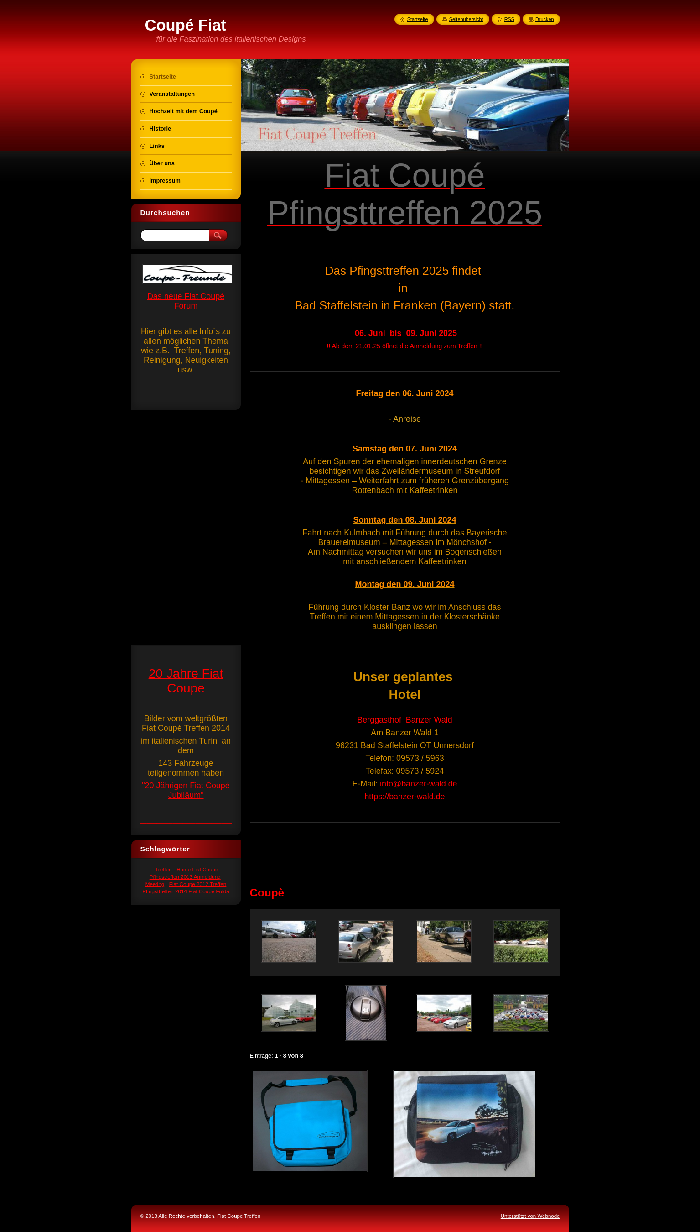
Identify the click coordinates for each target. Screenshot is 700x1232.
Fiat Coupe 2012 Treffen (198, 884)
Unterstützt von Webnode (530, 1216)
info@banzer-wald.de (418, 783)
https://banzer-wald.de (404, 796)
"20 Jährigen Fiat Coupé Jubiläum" (186, 790)
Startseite (417, 19)
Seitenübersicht (466, 19)
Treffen (163, 869)
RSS (509, 19)
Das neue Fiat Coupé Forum (185, 301)
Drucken (544, 19)
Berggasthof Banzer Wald (404, 719)
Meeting (154, 884)
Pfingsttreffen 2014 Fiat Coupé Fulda (185, 891)
